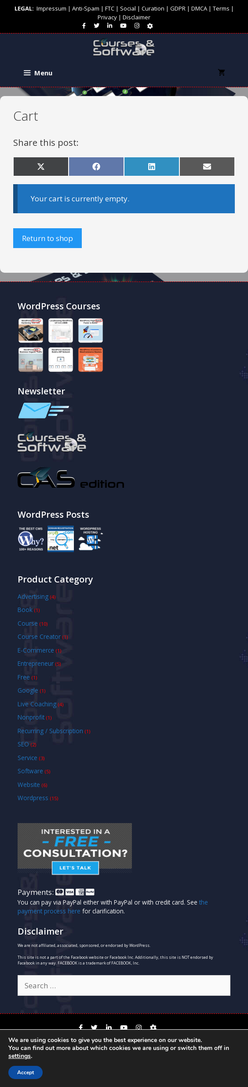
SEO (23, 744)
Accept (25, 1072)
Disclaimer (136, 17)
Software (30, 771)
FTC (109, 8)
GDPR (178, 8)
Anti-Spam (85, 8)
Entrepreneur (36, 663)
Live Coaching (37, 704)
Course (28, 623)
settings (19, 1056)
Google (28, 690)
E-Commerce (36, 650)
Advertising (33, 596)
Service (27, 757)
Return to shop (47, 238)
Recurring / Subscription (50, 731)
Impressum (51, 8)
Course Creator (39, 636)
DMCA (199, 8)
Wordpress (33, 798)
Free (24, 677)
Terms (221, 8)
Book (25, 609)
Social (128, 8)
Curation (153, 8)
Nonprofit (31, 717)
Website (29, 784)
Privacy (107, 17)
